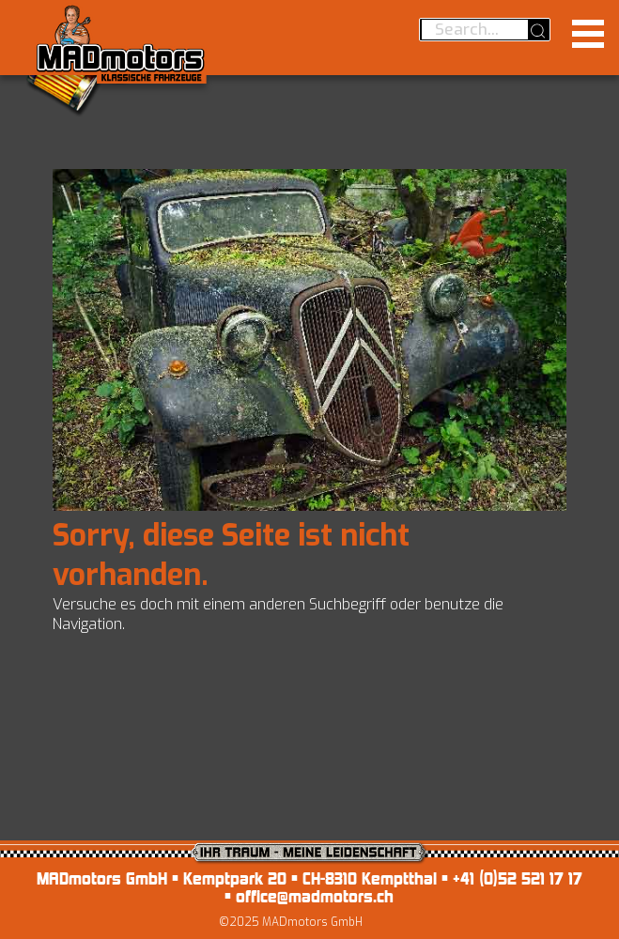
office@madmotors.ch (315, 896)
